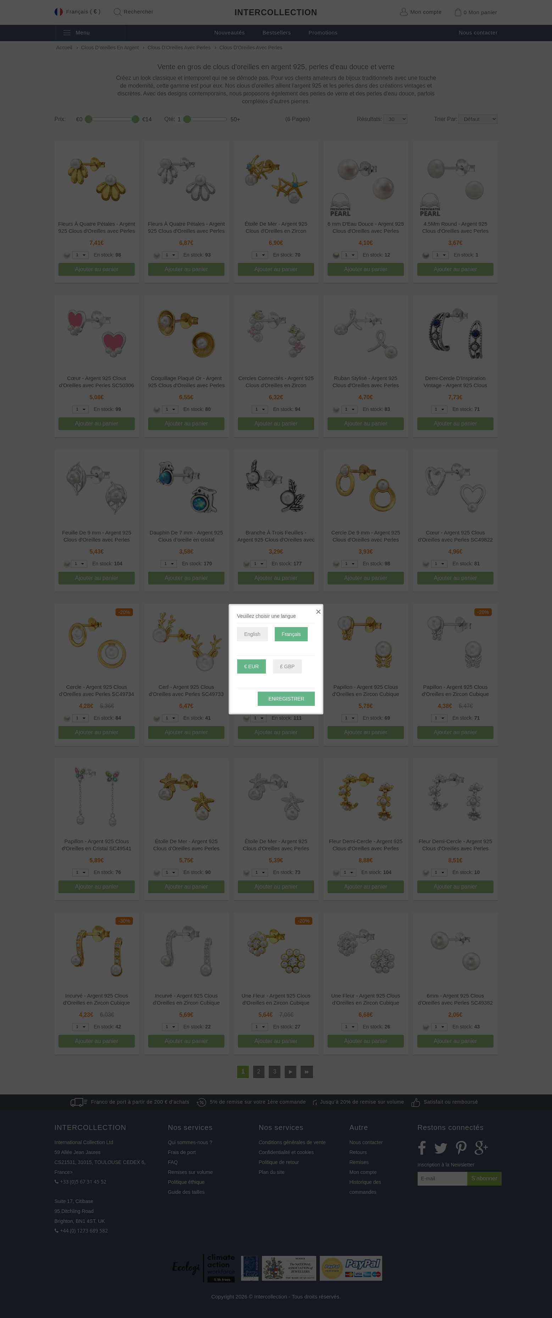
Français (291, 634)
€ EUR (251, 666)
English (252, 634)
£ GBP (287, 666)
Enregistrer (286, 699)
